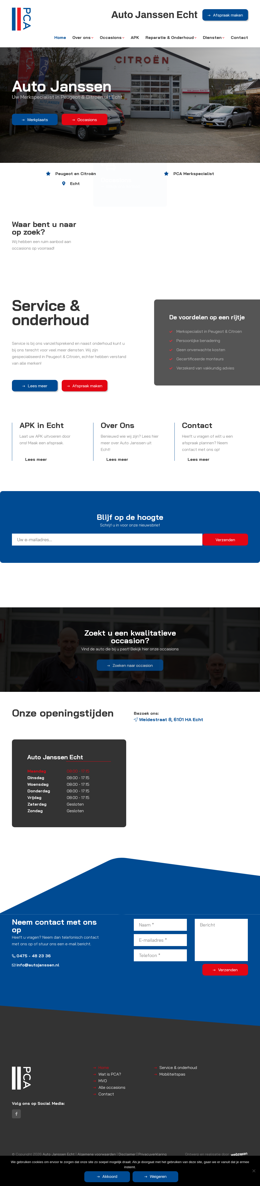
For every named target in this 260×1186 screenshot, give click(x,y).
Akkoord (109, 1176)
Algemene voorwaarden (96, 1154)
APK (135, 37)
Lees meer (37, 385)
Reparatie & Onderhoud (169, 37)
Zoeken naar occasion (132, 674)
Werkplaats (37, 119)
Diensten (212, 37)
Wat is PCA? (110, 1074)
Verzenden (228, 969)
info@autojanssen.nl (35, 964)
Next (253, 81)
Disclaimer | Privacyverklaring (143, 1154)
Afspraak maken (228, 15)
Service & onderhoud (178, 1067)
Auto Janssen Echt (59, 1154)
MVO (103, 1080)
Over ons (81, 37)
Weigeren (158, 1176)
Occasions (111, 37)
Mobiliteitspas (172, 1074)
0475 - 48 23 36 (31, 955)
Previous (6, 81)
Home (60, 37)
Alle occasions (112, 1087)
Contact (239, 37)
